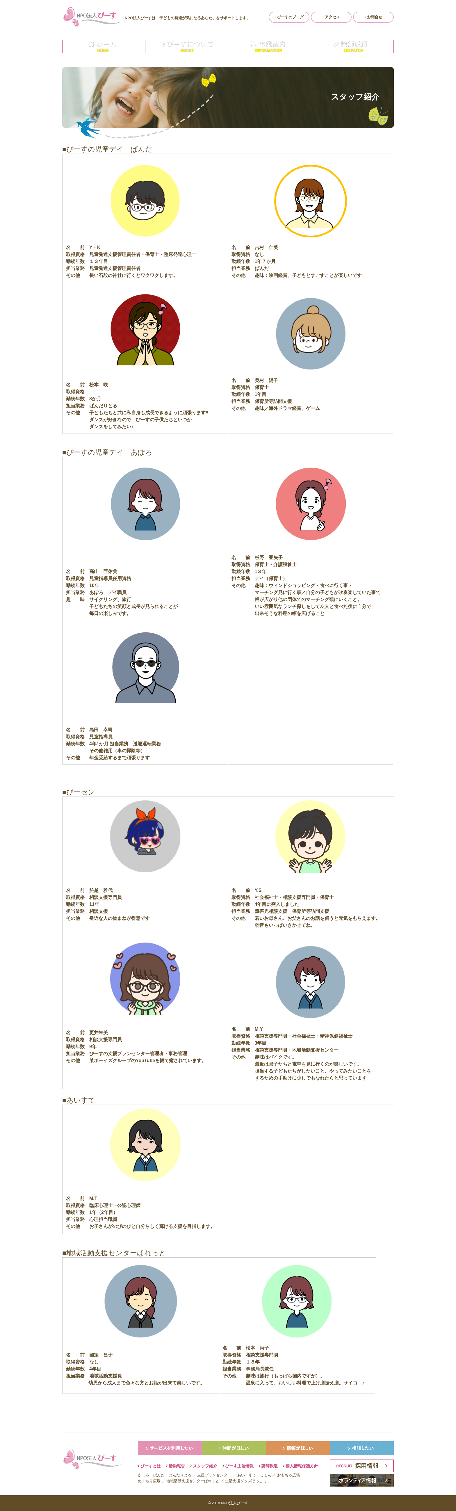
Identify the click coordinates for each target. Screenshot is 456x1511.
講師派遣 (269, 1466)
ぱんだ (159, 1475)
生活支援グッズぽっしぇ (246, 1481)
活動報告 (177, 1466)
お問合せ (373, 17)
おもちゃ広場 (288, 1475)
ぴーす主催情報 (239, 1466)
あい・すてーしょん (254, 1475)
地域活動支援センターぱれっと (192, 1481)
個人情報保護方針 (302, 1466)
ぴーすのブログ (289, 17)
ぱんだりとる (180, 1475)
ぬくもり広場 (149, 1481)
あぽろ (143, 1475)
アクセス (331, 17)
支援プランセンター (214, 1475)
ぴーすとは (150, 1466)
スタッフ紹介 (205, 1466)
